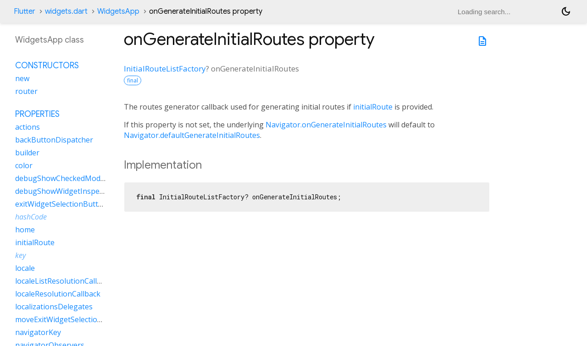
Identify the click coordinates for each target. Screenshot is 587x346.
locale (25, 268)
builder (27, 153)
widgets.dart (66, 11)
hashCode (31, 217)
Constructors (47, 65)
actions (27, 127)
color (24, 165)
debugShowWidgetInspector (64, 191)
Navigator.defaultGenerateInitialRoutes (192, 135)
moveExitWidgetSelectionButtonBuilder (83, 319)
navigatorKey (38, 332)
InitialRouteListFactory (165, 68)
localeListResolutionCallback (64, 281)
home (25, 230)
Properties (37, 114)
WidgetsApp (118, 11)
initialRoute (373, 107)
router (26, 91)
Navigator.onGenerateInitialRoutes (326, 125)
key (20, 255)
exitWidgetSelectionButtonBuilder (73, 204)
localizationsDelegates (54, 307)
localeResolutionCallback (57, 294)
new (22, 78)
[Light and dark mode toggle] (566, 11)
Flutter (24, 11)
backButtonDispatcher (54, 140)
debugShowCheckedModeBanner (72, 178)
